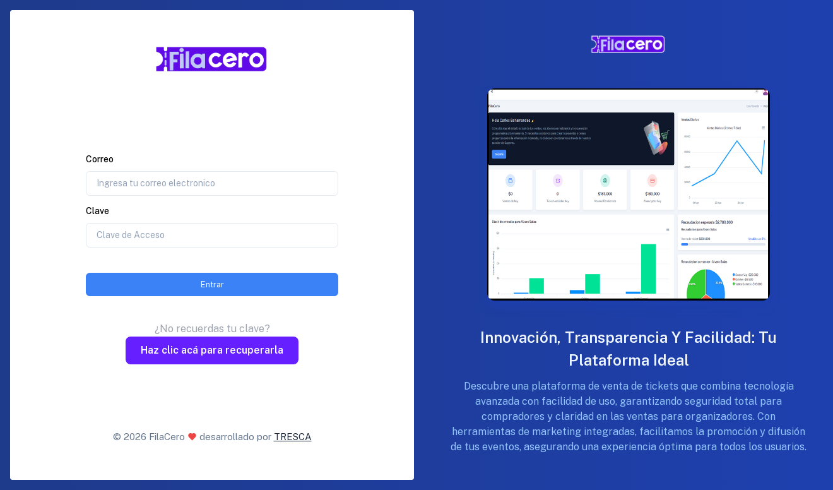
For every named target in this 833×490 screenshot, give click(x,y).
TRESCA (293, 436)
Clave (97, 211)
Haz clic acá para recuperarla (212, 350)
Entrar (212, 284)
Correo (100, 159)
